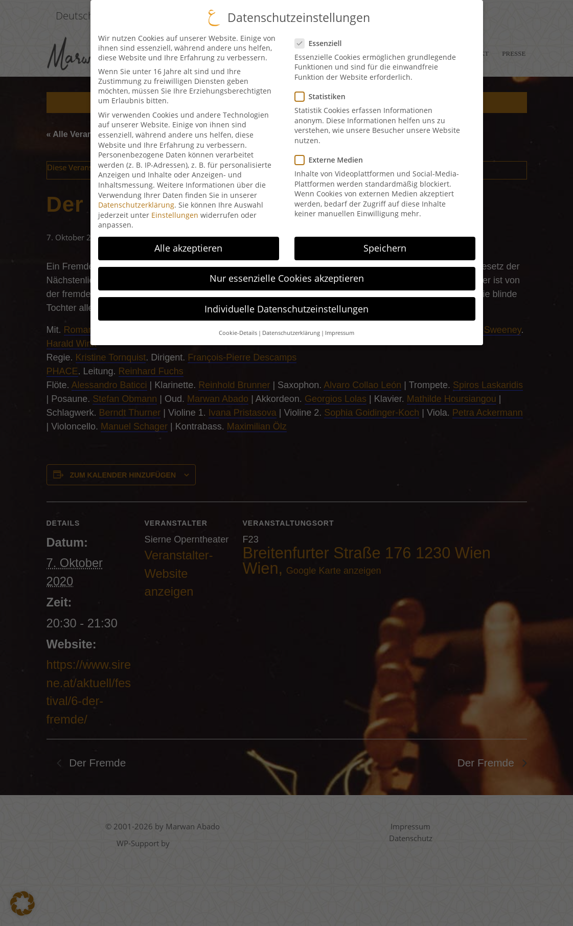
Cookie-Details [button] (238, 330)
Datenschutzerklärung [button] (291, 330)
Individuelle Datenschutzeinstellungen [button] (286, 306)
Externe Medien (328, 157)
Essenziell (318, 40)
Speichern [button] (384, 245)
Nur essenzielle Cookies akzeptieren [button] (287, 275)
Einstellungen (174, 212)
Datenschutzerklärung (136, 202)
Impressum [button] (339, 330)
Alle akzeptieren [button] (188, 245)
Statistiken (320, 94)
